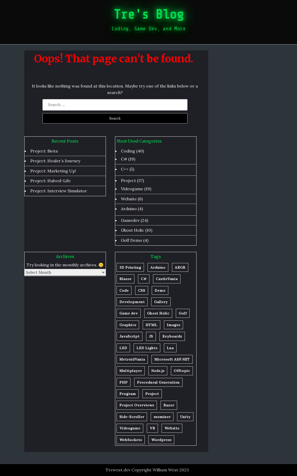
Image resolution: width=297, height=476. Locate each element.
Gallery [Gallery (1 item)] (161, 301)
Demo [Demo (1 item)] (160, 290)
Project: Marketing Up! (53, 170)
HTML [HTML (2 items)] (151, 325)
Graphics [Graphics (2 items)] (127, 325)
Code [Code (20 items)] (124, 290)
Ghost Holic (132, 230)
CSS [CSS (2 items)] (141, 290)
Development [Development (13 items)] (132, 301)
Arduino (129, 208)
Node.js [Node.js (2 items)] (157, 370)
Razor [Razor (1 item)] (168, 405)
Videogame (132, 188)
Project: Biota (44, 150)
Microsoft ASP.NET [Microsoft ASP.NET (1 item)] (172, 359)
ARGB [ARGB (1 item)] (180, 267)
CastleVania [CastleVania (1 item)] (167, 278)
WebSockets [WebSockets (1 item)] (130, 439)
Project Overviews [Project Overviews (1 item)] (136, 405)
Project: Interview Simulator (58, 190)
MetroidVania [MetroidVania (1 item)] (132, 359)
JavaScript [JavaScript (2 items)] (129, 336)
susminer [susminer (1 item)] (162, 416)
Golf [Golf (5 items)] (183, 313)
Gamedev (130, 220)
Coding (128, 150)
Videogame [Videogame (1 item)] (129, 428)
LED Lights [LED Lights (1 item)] (146, 348)
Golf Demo (131, 240)
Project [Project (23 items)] (152, 393)
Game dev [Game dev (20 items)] (128, 313)
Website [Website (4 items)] (171, 428)
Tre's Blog (149, 14)
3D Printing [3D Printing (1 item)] (130, 267)
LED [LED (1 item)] (123, 348)
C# (124, 159)
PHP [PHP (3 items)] (123, 382)
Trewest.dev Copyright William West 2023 (147, 469)
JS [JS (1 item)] (151, 336)
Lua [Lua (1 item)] (170, 348)
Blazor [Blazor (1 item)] (125, 278)
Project (128, 180)
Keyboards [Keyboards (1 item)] (172, 336)
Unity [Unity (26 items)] (185, 416)
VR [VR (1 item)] (152, 428)
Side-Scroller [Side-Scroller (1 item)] (131, 416)
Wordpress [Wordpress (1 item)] (161, 439)
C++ (124, 169)
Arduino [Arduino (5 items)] (157, 267)
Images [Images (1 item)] (173, 325)
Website (129, 198)
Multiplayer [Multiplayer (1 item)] (130, 370)
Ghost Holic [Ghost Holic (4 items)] (158, 313)
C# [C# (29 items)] (144, 278)
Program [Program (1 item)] (127, 393)
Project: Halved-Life (50, 180)
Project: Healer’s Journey (55, 160)
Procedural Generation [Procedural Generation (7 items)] (158, 382)
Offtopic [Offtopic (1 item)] (182, 370)
